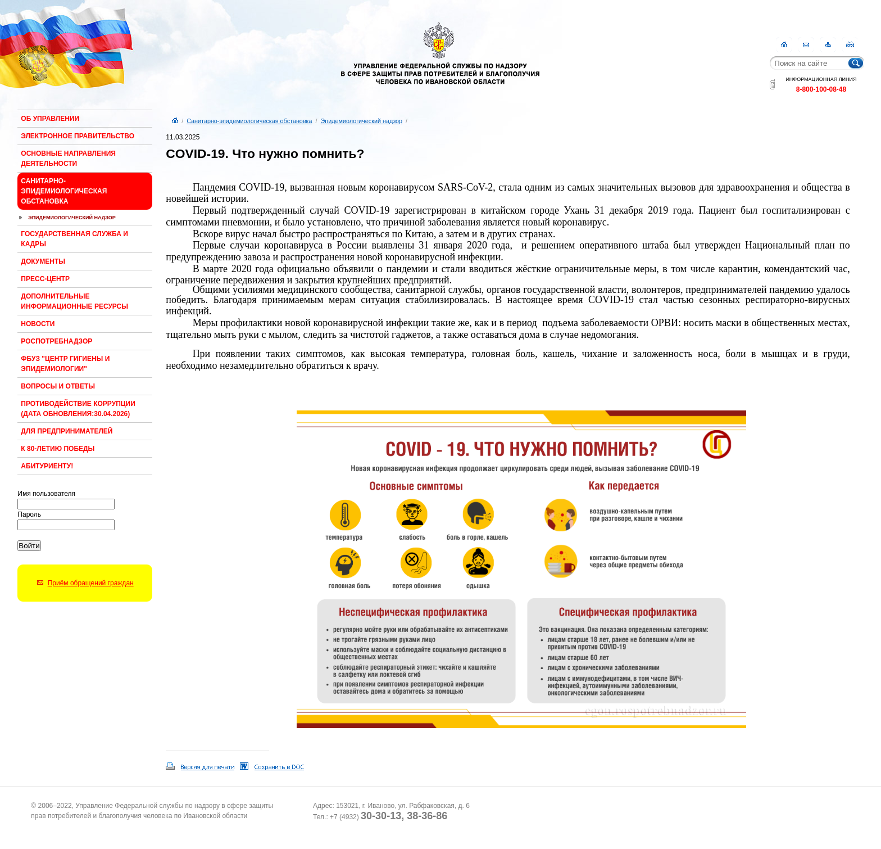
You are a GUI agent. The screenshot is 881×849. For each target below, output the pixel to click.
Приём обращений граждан (91, 583)
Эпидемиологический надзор (72, 217)
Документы (43, 261)
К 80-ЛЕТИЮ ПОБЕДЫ (57, 449)
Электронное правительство (77, 136)
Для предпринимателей (66, 431)
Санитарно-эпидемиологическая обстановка (64, 191)
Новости (38, 324)
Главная (784, 44)
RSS (849, 44)
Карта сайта (827, 44)
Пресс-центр (45, 279)
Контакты (806, 44)
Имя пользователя (46, 494)
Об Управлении (50, 119)
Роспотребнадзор (56, 341)
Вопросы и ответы (58, 386)
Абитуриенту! (47, 466)
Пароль (29, 514)
